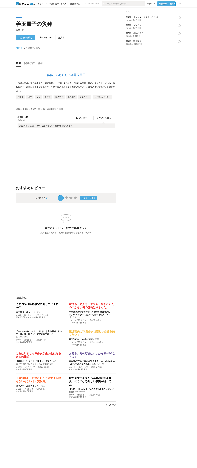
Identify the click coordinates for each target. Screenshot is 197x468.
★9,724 (72, 367)
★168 (71, 320)
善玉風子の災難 (34, 24)
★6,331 (19, 367)
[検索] (104, 3)
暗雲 (97, 339)
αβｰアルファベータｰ (78, 317)
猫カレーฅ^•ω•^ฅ (77, 391)
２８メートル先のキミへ (27, 386)
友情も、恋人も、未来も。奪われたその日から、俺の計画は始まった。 (91, 306)
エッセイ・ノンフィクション (36, 315)
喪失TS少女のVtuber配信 (81, 339)
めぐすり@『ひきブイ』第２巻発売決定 (34, 364)
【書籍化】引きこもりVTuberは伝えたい (35, 361)
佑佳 (43, 386)
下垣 (102, 364)
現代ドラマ (82, 320)
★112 (18, 389)
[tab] (19, 64)
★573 (71, 342)
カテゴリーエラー (24, 312)
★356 (18, 340)
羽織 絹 (20, 30)
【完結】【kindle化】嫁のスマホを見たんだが (90, 389)
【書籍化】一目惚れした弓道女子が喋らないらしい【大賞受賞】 (38, 380)
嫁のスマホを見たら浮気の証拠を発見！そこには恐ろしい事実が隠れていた (91, 381)
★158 (18, 315)
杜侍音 (38, 312)
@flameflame (22, 337)
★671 (71, 395)
